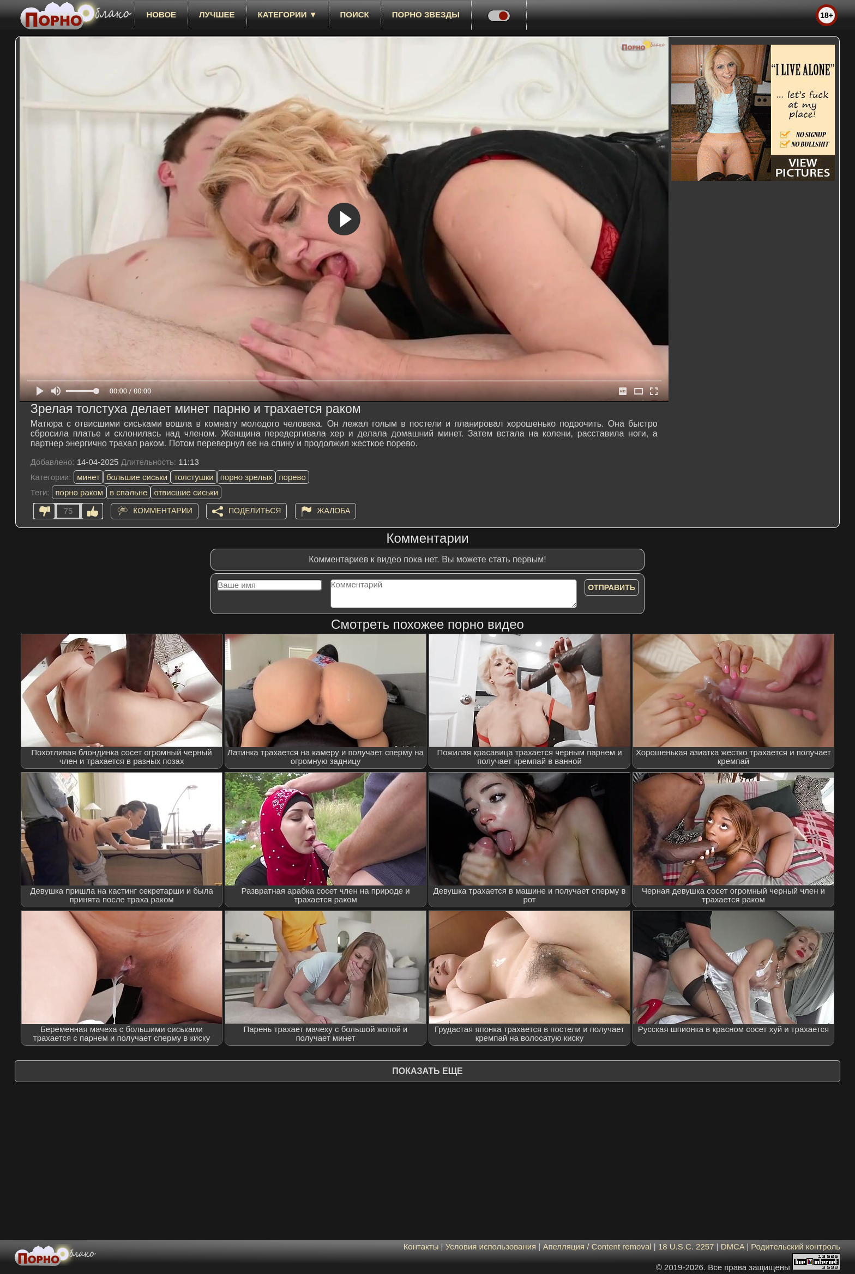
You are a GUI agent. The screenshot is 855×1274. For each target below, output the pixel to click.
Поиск (354, 14)
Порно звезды (426, 14)
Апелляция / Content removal (597, 1246)
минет (88, 477)
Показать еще (427, 1071)
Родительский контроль (795, 1246)
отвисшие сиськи (186, 492)
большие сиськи (136, 477)
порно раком (79, 492)
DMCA (732, 1246)
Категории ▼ (287, 14)
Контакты (421, 1246)
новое (161, 14)
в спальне (128, 492)
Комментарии (162, 510)
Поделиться (254, 510)
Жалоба (334, 510)
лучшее (216, 14)
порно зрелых (246, 477)
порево (292, 477)
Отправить (611, 587)
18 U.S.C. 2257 (686, 1246)
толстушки (193, 477)
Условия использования (491, 1246)
